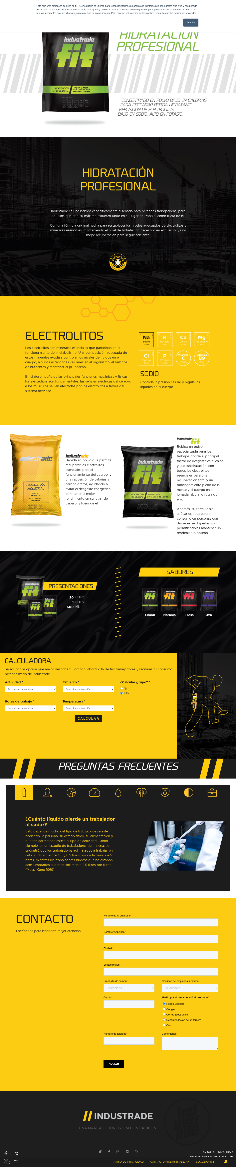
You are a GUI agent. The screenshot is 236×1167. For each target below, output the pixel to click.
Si (125, 688)
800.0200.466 (205, 1162)
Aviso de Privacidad (129, 1162)
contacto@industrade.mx (169, 1162)
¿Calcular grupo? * (135, 682)
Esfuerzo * (71, 682)
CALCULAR (88, 718)
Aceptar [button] (191, 22)
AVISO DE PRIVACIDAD (218, 1152)
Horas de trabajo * (20, 701)
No (126, 693)
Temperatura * (74, 701)
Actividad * (14, 682)
